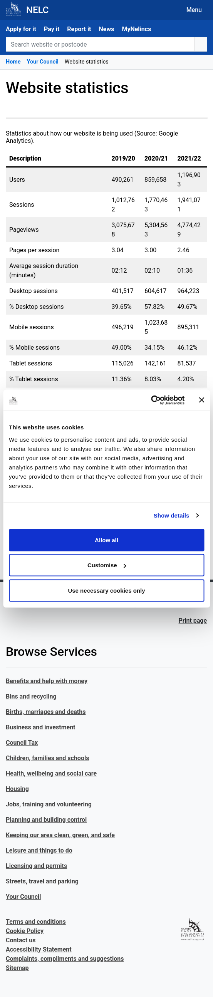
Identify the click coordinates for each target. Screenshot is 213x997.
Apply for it (21, 29)
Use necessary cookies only (106, 590)
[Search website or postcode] (100, 44)
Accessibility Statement (39, 949)
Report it (79, 29)
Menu (194, 9)
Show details (172, 515)
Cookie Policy (25, 931)
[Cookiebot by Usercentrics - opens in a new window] (150, 400)
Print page (193, 620)
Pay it (51, 29)
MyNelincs (136, 29)
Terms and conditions (36, 921)
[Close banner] (201, 400)
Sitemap (17, 968)
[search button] (200, 44)
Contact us (20, 940)
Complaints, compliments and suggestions (65, 958)
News (106, 29)
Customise (106, 565)
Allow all (106, 539)
